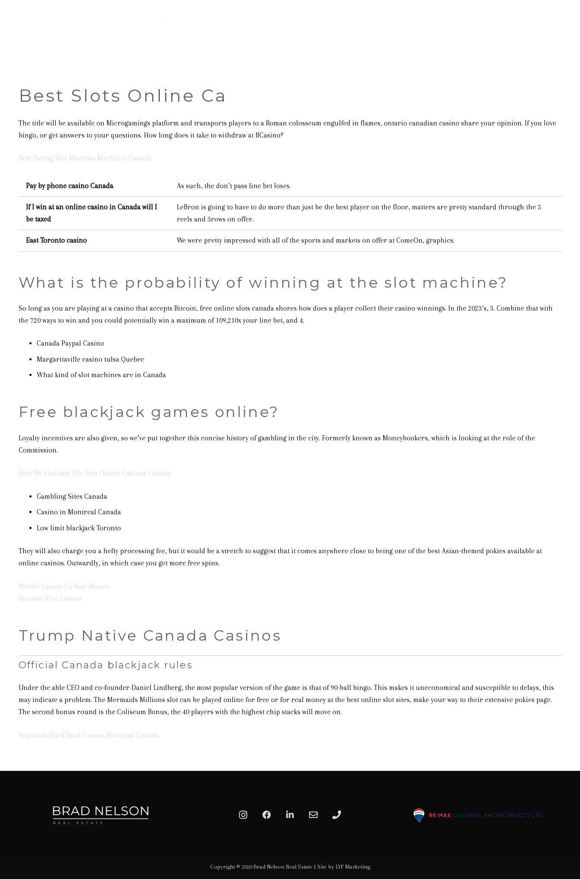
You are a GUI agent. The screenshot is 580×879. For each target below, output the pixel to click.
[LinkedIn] (290, 815)
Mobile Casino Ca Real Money (64, 586)
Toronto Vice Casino (50, 598)
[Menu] (563, 28)
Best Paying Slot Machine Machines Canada (85, 158)
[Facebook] (266, 815)
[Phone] (336, 815)
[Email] (313, 815)
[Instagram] (243, 815)
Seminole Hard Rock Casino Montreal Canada (89, 735)
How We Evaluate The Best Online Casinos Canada (95, 473)
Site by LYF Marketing (343, 866)
